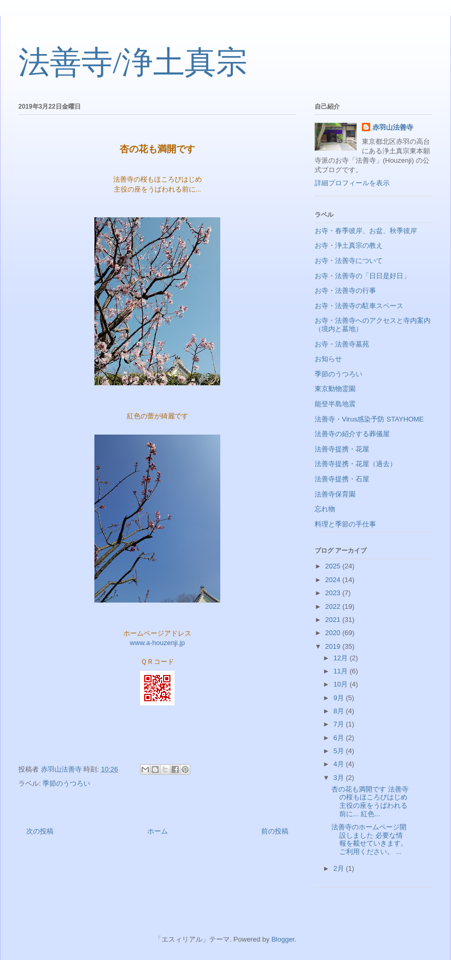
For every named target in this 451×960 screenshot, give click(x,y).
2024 (333, 580)
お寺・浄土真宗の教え (349, 245)
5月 (340, 751)
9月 (340, 698)
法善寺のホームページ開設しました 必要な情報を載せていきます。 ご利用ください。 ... (369, 839)
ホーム (157, 831)
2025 (333, 566)
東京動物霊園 (335, 389)
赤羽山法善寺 (392, 127)
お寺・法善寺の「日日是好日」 (362, 276)
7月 (340, 724)
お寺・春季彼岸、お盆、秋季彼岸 (366, 231)
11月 (342, 671)
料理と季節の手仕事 (345, 524)
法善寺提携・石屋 (342, 479)
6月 (340, 738)
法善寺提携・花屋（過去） (355, 464)
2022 (333, 606)
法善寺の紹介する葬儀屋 (352, 434)
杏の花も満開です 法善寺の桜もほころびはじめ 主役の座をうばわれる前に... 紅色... (370, 801)
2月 (340, 868)
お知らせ (328, 359)
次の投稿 (39, 831)
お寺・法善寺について (349, 261)
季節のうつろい (66, 783)
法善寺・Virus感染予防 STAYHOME (369, 419)
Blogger (282, 939)
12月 (342, 658)
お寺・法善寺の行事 (345, 290)
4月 (340, 764)
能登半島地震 (335, 404)
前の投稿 (274, 831)
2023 (333, 593)
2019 (333, 646)
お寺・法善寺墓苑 (342, 344)
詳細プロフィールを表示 (352, 183)
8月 (340, 711)
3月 (340, 778)
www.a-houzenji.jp (157, 643)
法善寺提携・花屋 (342, 449)
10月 (342, 684)
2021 (333, 620)
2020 (333, 633)
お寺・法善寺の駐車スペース (359, 306)
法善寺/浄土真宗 (133, 62)
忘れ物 (325, 509)
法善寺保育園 (335, 494)
